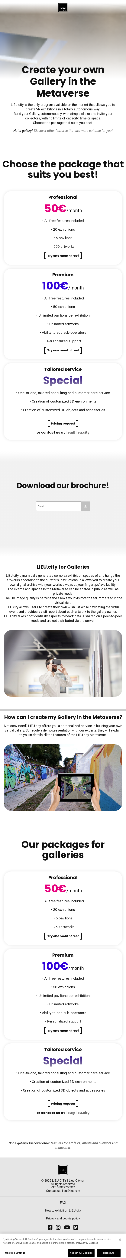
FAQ (63, 1202)
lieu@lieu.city (77, 432)
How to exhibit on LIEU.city (63, 1210)
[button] (63, 256)
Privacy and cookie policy (63, 1218)
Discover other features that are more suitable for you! (73, 131)
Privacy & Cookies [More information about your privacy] (87, 1246)
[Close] (120, 1243)
